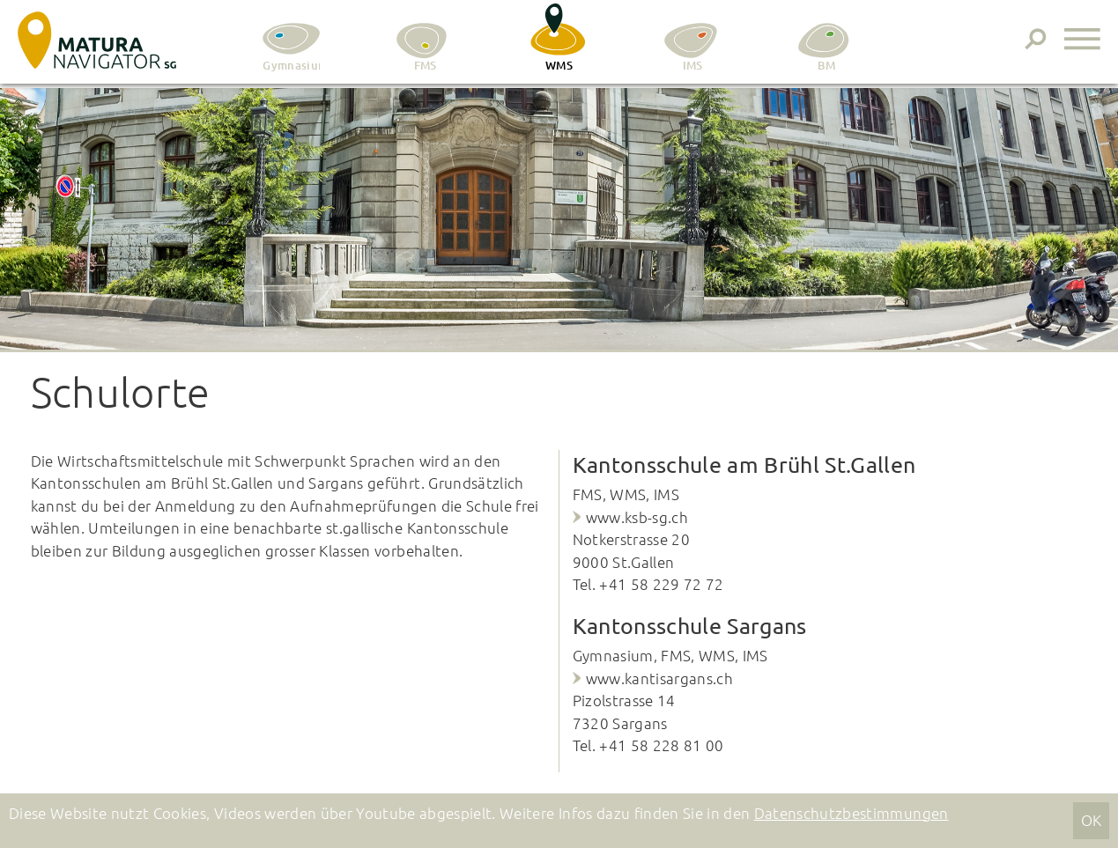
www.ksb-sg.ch (637, 517)
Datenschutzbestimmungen (851, 812)
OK (1091, 820)
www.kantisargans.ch (659, 678)
